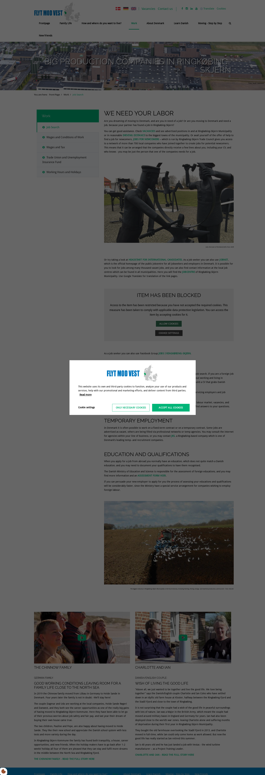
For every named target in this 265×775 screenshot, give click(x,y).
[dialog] (132, 387)
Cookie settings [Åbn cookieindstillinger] (86, 407)
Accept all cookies (171, 407)
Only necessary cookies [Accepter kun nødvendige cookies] (131, 407)
